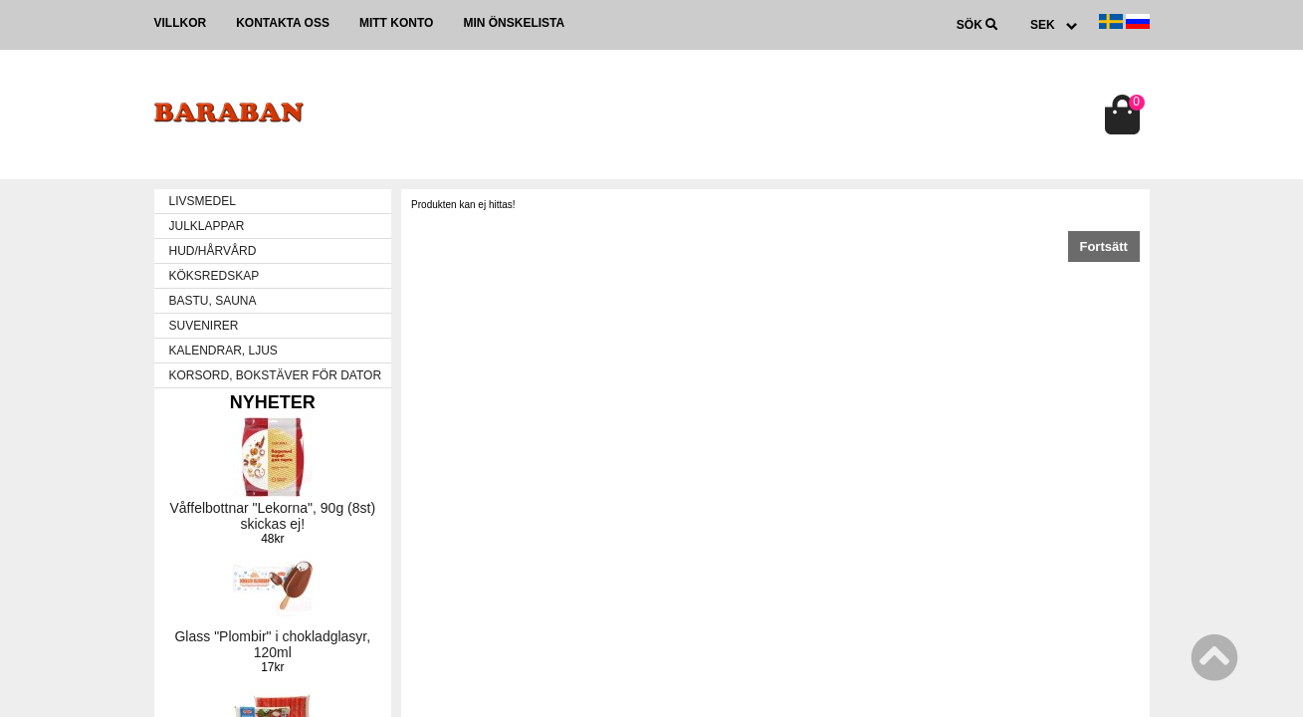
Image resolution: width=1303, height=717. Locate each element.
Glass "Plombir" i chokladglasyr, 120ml (272, 644)
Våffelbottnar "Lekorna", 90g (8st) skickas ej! (273, 516)
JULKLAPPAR (207, 226)
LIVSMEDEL (202, 201)
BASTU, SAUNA (213, 301)
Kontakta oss (282, 23)
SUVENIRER (204, 326)
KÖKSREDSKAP (214, 276)
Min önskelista (513, 23)
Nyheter (273, 402)
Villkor (180, 23)
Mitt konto (396, 23)
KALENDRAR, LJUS (223, 351)
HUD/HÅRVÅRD (213, 251)
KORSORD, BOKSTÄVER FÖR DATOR (275, 375)
